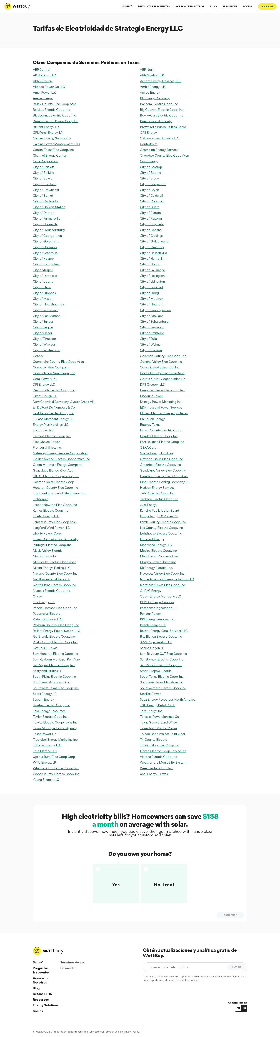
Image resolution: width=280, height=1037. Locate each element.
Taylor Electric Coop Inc (50, 716)
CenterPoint (149, 144)
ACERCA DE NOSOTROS (189, 6)
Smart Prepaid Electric (156, 671)
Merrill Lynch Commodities (159, 556)
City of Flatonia (151, 218)
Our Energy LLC (44, 602)
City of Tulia (148, 339)
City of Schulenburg (154, 321)
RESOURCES (229, 6)
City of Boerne (150, 172)
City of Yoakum (151, 350)
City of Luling (149, 293)
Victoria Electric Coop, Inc (158, 757)
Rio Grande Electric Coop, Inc (54, 636)
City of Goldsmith (45, 241)
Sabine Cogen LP (152, 648)
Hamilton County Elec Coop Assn (164, 476)
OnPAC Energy (150, 590)
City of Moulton (151, 298)
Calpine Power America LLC (159, 138)
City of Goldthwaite (154, 241)
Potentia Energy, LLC (47, 619)
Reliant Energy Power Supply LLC (56, 631)
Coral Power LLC (45, 379)
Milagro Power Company (158, 562)
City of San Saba (151, 316)
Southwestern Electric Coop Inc (163, 688)
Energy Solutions (45, 1005)
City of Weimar (150, 344)
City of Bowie (42, 178)
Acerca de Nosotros (40, 980)
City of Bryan (149, 190)
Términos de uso (72, 962)
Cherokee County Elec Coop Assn (164, 155)
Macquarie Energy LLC (156, 545)
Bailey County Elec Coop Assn (54, 104)
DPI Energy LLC (44, 384)
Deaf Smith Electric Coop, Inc (54, 390)
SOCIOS (247, 6)
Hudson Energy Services (157, 487)
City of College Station (49, 207)
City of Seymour (152, 327)
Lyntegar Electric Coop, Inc (52, 545)
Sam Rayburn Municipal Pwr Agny (57, 659)
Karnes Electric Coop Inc (50, 510)
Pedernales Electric (46, 613)
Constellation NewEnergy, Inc (54, 373)
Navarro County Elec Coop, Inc (55, 573)
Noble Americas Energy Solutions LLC (167, 579)
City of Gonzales (45, 247)
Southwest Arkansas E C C (52, 682)
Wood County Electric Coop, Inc (56, 774)
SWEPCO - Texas (45, 648)
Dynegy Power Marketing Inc (160, 402)
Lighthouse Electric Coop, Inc (161, 533)
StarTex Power (150, 694)
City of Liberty (43, 281)
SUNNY (127, 6)
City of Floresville (45, 224)
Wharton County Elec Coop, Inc (56, 768)
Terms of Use (112, 1031)
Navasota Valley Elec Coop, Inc (162, 573)
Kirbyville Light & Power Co (159, 516)
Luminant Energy (152, 539)
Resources (41, 999)
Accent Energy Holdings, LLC (160, 81)
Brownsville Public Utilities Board (163, 127)
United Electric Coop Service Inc (163, 751)
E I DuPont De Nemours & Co (54, 407)
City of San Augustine (155, 310)
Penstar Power (150, 613)
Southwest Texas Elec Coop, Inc (56, 688)
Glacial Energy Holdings (156, 453)
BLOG (213, 6)
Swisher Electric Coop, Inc (51, 705)
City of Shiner (42, 333)
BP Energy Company (155, 98)
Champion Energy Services (159, 150)
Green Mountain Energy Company (57, 465)
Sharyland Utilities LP (47, 671)
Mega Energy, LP (45, 556)
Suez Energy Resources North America (167, 699)
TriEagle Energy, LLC (47, 745)
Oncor (37, 596)
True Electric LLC (45, 751)
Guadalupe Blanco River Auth (53, 470)
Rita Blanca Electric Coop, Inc (161, 636)
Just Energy (148, 505)
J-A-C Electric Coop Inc (157, 493)
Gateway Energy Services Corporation (60, 453)
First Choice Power (46, 442)
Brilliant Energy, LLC (47, 127)
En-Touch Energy (152, 419)
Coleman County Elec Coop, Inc (163, 356)
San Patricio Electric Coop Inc (161, 665)
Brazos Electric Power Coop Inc (55, 121)
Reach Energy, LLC (153, 625)
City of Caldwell (151, 195)
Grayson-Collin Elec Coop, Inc (161, 459)
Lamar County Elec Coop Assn (55, 522)
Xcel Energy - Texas (154, 774)
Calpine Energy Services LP (52, 138)
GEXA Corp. (148, 447)
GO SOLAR (267, 6)
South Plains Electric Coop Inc (54, 676)
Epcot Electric (43, 430)
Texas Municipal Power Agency (55, 728)
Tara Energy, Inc (151, 711)
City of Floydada (152, 224)
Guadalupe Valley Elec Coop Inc (163, 470)
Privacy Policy (131, 1031)
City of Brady (149, 178)
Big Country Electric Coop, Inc (161, 109)
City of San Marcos (46, 316)
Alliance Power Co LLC (49, 87)
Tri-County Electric (153, 739)
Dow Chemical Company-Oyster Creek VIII (64, 402)
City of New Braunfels (48, 304)
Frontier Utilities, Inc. (47, 447)
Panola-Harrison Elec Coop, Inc (55, 608)
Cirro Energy (149, 161)
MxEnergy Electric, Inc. (156, 568)
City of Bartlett (43, 167)
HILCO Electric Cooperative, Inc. (56, 476)
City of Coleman (152, 201)
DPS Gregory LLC (152, 384)
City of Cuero (149, 207)
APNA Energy (42, 81)
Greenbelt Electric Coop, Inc (160, 465)
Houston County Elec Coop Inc (55, 487)
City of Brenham (44, 184)
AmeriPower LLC (45, 92)
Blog (36, 988)
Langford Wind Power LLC (51, 528)
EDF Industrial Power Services (161, 407)
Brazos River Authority (156, 121)
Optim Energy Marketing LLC (160, 596)
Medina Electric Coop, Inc (158, 550)
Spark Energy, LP (44, 694)
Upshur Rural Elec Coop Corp (54, 757)
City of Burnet (43, 195)
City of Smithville (152, 333)
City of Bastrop (151, 167)
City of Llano (42, 287)
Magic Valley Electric (47, 550)
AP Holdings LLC (44, 75)
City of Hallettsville (153, 253)
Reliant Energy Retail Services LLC (164, 631)
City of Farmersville (46, 218)
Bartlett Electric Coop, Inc (51, 109)
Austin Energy (43, 98)
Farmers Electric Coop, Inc (52, 436)
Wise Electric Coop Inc (156, 768)
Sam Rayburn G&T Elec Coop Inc (163, 653)
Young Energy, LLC (46, 779)
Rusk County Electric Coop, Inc (55, 642)
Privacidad (68, 968)
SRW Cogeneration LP (156, 642)
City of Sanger (43, 321)
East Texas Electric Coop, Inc (53, 413)
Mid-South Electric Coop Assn (54, 562)
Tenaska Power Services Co (159, 716)
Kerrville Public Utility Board (159, 510)
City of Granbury (152, 247)
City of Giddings (151, 235)
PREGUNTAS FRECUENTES (154, 6)
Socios (38, 1011)
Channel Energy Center (49, 155)
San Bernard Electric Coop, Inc (161, 659)
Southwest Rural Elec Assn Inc (161, 682)
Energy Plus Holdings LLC (51, 424)
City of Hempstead (46, 264)
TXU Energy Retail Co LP (157, 705)
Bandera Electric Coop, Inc (159, 104)
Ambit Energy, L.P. (152, 87)
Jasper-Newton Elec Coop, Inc (55, 505)
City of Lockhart (151, 287)
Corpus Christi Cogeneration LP (162, 379)
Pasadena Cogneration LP (158, 608)
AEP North (147, 69)
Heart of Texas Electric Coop (53, 482)
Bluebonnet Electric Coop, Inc (54, 115)
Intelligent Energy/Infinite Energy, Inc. (59, 493)
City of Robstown (45, 310)
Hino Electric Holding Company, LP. (165, 482)
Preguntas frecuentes (41, 970)
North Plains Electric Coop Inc (54, 585)
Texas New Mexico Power (158, 728)
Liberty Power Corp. (47, 533)
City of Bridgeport (153, 184)
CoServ (38, 356)
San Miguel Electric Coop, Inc (54, 665)
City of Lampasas (45, 276)
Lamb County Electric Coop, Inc (163, 522)
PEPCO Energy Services (157, 602)
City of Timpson (44, 339)
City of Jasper (43, 270)
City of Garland (151, 230)
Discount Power (151, 396)
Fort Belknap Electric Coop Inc (162, 442)
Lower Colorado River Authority (55, 539)
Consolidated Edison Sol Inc (159, 367)
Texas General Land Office (158, 722)
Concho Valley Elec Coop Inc (161, 361)
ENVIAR (236, 967)
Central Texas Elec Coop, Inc (53, 150)
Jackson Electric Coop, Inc (159, 499)
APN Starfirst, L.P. (152, 75)
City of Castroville (45, 201)
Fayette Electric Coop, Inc (159, 436)
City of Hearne (43, 258)
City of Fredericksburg (49, 230)
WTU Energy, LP (44, 762)
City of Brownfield (46, 190)
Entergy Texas (150, 424)
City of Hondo (150, 264)
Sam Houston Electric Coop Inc (55, 653)
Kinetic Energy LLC (46, 516)
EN (238, 1008)
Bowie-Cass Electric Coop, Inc (161, 115)
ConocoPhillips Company (51, 367)
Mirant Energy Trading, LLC (52, 568)
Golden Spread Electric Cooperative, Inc (61, 459)
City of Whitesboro (46, 350)
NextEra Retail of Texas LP (51, 579)
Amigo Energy (150, 92)
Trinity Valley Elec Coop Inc (159, 745)
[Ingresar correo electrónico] (186, 967)
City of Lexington (152, 276)
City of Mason (43, 298)
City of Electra (150, 213)
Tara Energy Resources (49, 711)
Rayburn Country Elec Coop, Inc (56, 625)
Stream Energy (43, 699)
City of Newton (151, 304)
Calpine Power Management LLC (56, 144)
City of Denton (43, 213)
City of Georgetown (47, 235)
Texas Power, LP (44, 734)
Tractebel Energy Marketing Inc (55, 739)
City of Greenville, (45, 253)
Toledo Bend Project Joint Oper (162, 734)
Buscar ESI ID (42, 994)
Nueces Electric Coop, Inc (51, 590)
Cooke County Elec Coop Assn (162, 373)
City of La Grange (152, 270)
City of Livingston (152, 281)
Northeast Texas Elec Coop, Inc (162, 585)
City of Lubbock (44, 293)
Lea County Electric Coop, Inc (161, 528)
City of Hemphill (151, 258)
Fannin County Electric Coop (160, 430)
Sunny (38, 962)
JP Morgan (40, 499)
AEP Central (41, 69)
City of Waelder (44, 344)
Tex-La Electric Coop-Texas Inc (55, 722)
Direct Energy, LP (45, 396)
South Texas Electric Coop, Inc (162, 676)
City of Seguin (43, 327)
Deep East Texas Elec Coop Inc (162, 390)
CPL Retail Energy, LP (48, 132)
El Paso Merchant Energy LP (53, 419)
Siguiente (230, 915)
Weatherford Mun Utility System (163, 762)
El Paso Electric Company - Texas (164, 413)
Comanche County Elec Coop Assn (58, 361)
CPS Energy (148, 132)
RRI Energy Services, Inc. (157, 619)
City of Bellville (43, 172)
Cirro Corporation (45, 161)
